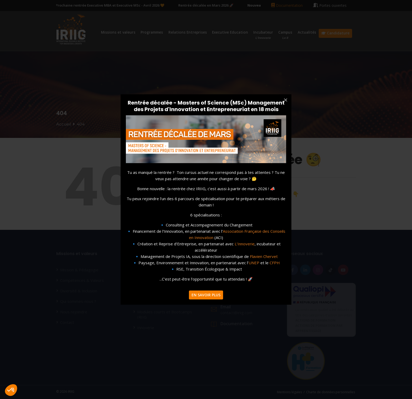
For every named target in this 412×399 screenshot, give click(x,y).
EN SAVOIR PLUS (206, 294)
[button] (11, 390)
